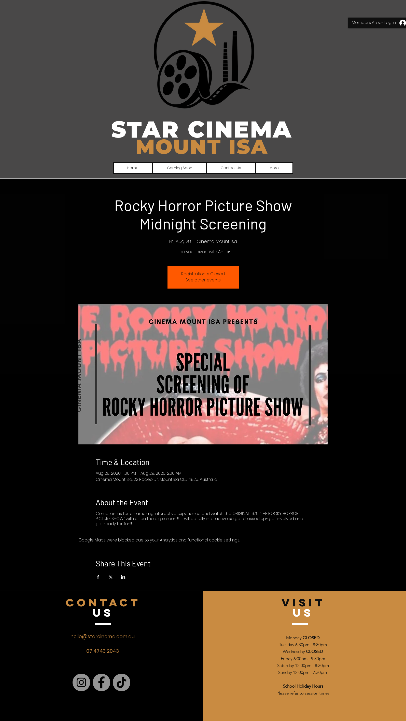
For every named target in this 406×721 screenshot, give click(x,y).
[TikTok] (121, 682)
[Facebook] (101, 682)
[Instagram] (81, 682)
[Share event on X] (110, 577)
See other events (203, 280)
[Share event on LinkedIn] (123, 577)
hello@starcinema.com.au (103, 636)
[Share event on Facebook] (98, 577)
